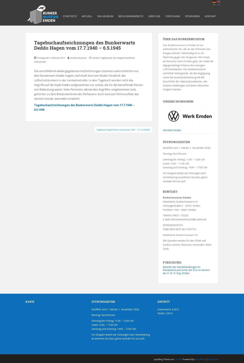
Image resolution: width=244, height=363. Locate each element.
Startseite (70, 16)
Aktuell (87, 16)
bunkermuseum (78, 57)
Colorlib (178, 359)
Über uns (154, 16)
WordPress (200, 359)
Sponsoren (192, 16)
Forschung (172, 16)
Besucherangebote (130, 16)
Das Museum (105, 16)
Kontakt (210, 16)
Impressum (213, 359)
